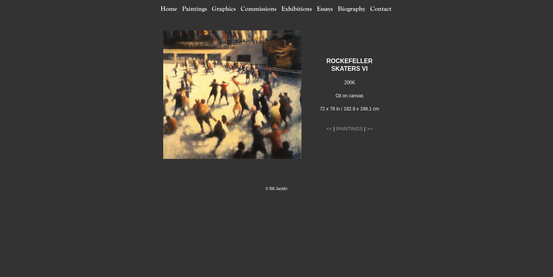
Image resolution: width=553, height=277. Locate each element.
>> (370, 129)
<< (329, 129)
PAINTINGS (349, 129)
